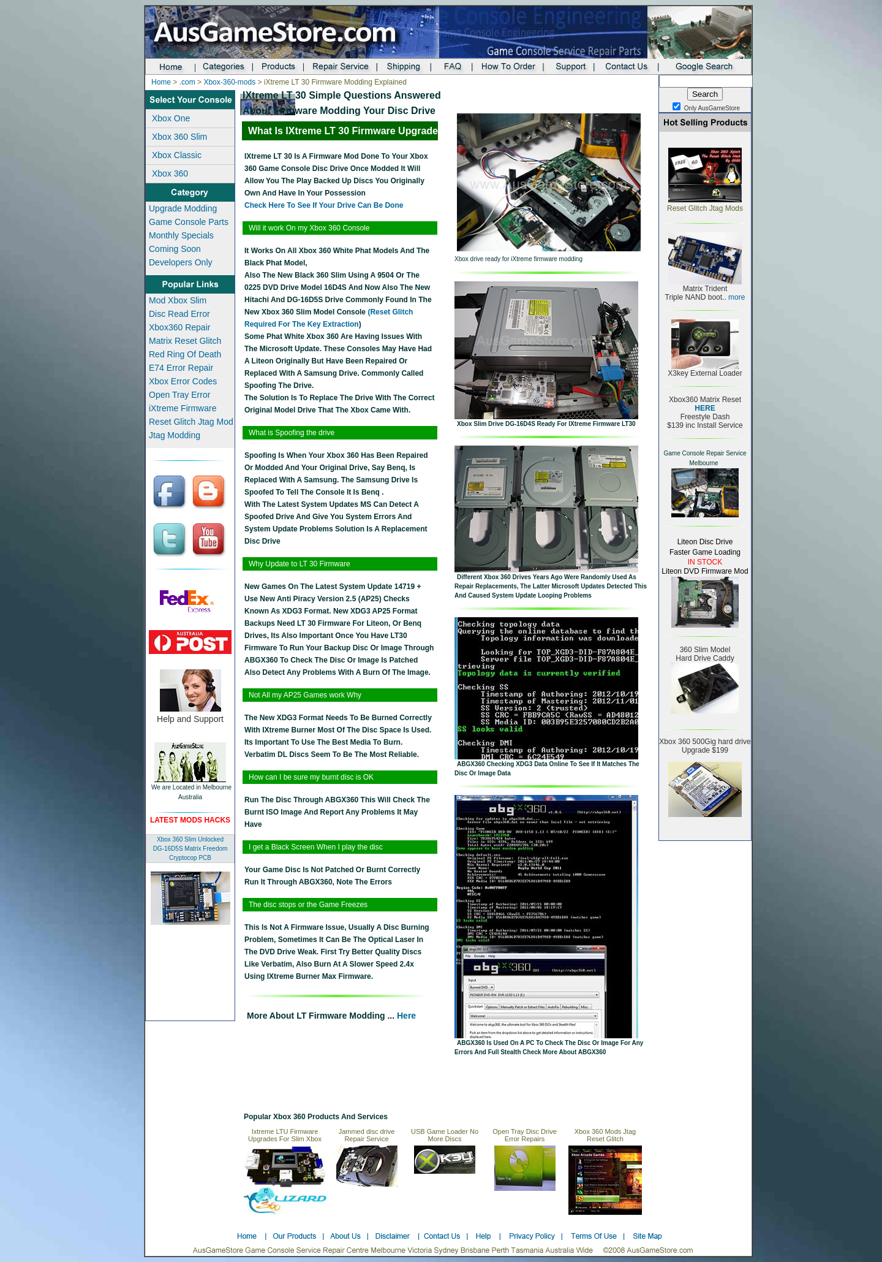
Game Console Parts (188, 222)
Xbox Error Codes (183, 381)
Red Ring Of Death (185, 354)
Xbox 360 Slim (179, 137)
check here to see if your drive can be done (323, 205)
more (735, 297)
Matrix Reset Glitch (185, 341)
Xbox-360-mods (229, 82)
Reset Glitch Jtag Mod (191, 422)
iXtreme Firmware (182, 408)
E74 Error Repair (181, 368)
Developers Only (181, 262)
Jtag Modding (174, 435)
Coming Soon (175, 249)
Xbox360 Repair (179, 327)
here (405, 1016)
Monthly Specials (181, 235)
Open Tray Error (179, 395)
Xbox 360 (170, 173)
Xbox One (171, 118)
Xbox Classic (177, 155)
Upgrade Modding (183, 208)
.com (187, 82)
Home (161, 82)
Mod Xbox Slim (177, 300)
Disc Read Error (179, 314)
